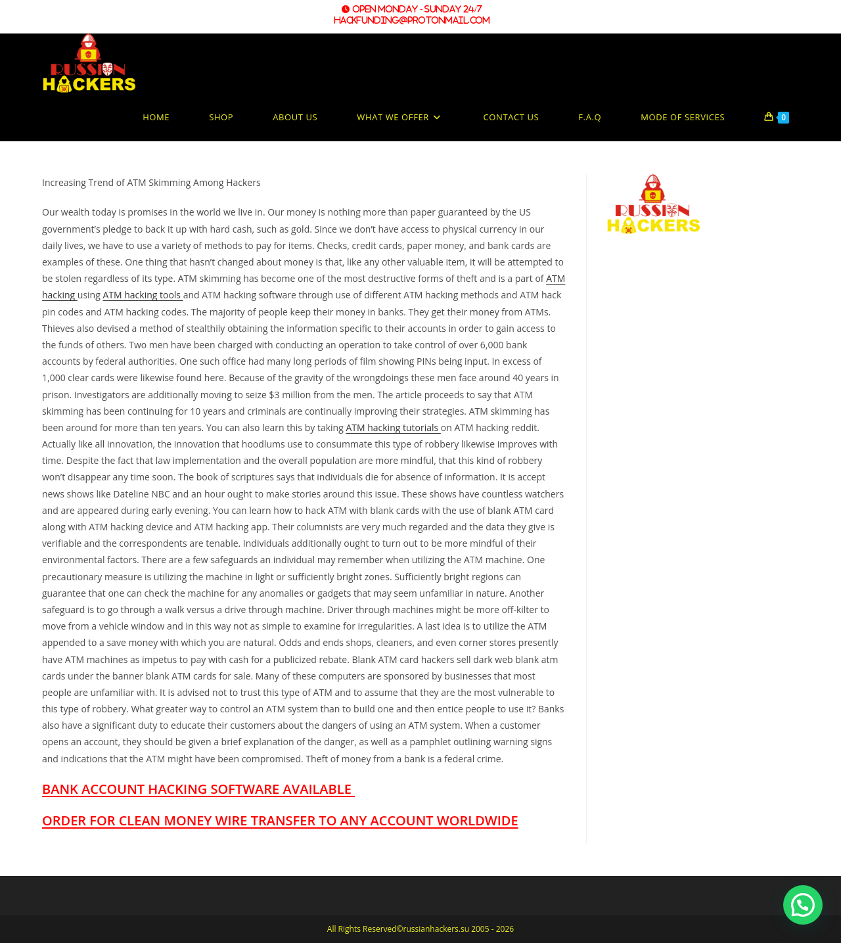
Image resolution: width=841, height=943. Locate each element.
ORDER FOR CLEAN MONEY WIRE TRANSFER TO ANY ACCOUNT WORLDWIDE (280, 820)
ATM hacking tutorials (393, 427)
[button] (803, 905)
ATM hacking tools (142, 294)
